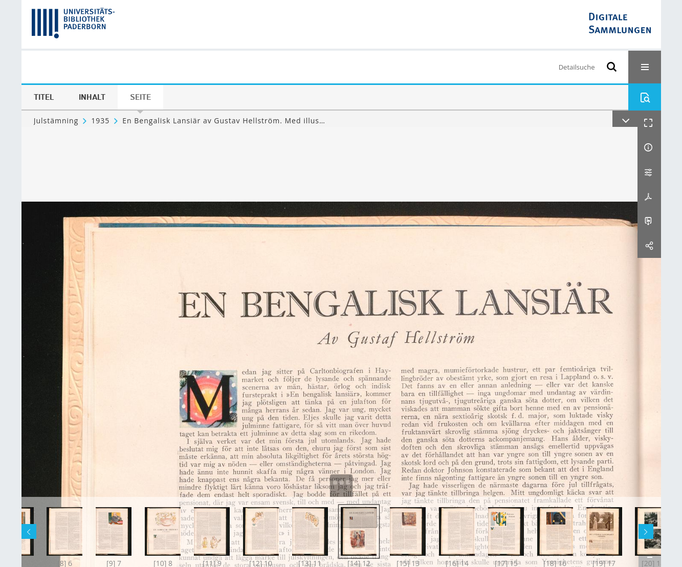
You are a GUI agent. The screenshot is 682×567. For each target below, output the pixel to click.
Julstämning (56, 120)
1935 (100, 120)
